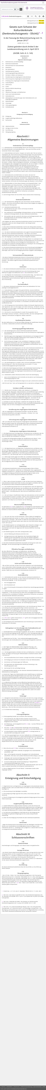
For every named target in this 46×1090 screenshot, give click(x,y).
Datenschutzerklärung (26, 1086)
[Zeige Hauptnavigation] (43, 2)
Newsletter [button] (9, 1086)
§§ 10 (6, 617)
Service (3, 1086)
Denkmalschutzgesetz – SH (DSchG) (15, 16)
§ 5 (24, 272)
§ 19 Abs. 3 (37, 702)
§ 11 (24, 617)
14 (27, 724)
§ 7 (18, 882)
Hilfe (44, 1086)
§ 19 (15, 748)
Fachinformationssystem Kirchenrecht (14, 2)
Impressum (16, 1086)
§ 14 (11, 506)
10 (10, 727)
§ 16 (29, 731)
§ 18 (25, 506)
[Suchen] (21, 9)
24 (29, 729)
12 (10, 617)
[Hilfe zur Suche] (15, 9)
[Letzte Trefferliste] (18, 9)
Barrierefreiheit (37, 1086)
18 (14, 727)
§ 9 (25, 724)
